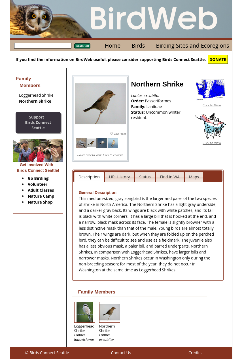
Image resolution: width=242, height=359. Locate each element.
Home (112, 45)
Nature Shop (40, 202)
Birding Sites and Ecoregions (192, 45)
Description (89, 177)
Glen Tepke (120, 134)
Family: (139, 106)
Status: (138, 112)
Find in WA (170, 177)
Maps (194, 177)
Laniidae (154, 106)
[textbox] (42, 45)
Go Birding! (39, 178)
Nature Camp (41, 196)
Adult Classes (41, 190)
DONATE (217, 59)
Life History (119, 177)
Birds (138, 45)
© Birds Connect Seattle (47, 352)
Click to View (212, 105)
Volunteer (37, 184)
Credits (194, 352)
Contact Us (121, 352)
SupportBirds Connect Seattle (38, 122)
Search (82, 45)
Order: (138, 101)
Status (145, 177)
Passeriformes (158, 101)
